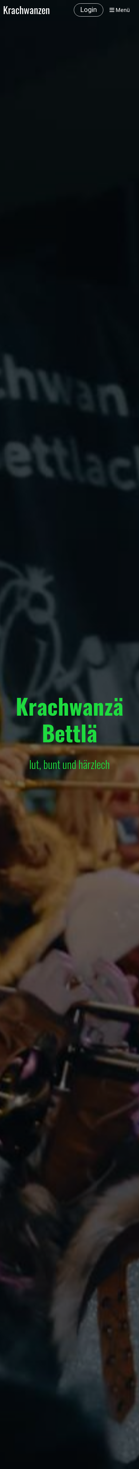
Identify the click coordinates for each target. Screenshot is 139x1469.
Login (88, 9)
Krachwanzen (26, 10)
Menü (119, 10)
